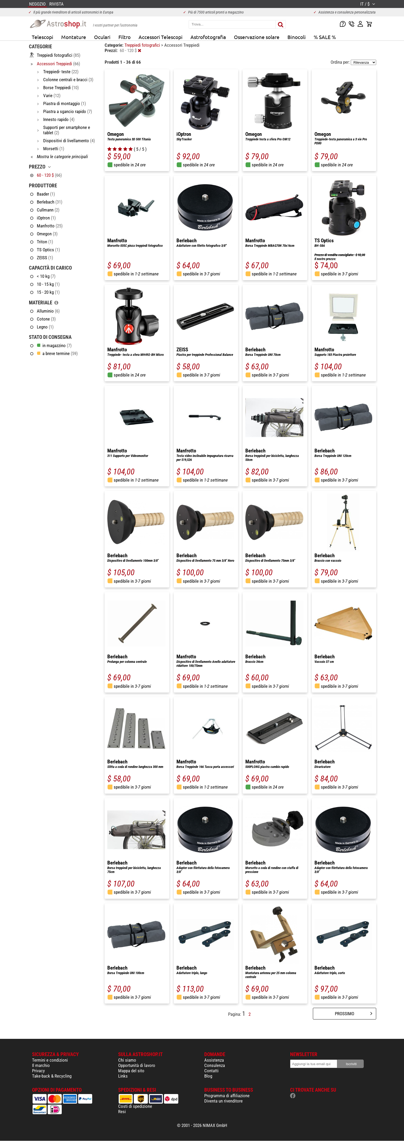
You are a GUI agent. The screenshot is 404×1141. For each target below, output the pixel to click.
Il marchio (41, 1065)
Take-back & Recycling (52, 1076)
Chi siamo (127, 1060)
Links (123, 1076)
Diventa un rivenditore (223, 1101)
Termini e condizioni (50, 1060)
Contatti (211, 1070)
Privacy (38, 1070)
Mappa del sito (131, 1070)
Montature (73, 37)
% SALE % (325, 37)
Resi (122, 1111)
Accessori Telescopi (161, 37)
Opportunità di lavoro (136, 1065)
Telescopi (42, 37)
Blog (208, 1076)
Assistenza (214, 1060)
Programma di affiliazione (227, 1095)
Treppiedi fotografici (143, 45)
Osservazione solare (256, 37)
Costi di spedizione (135, 1106)
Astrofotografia (208, 37)
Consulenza (214, 1065)
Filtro (124, 37)
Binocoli (296, 37)
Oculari (102, 37)
